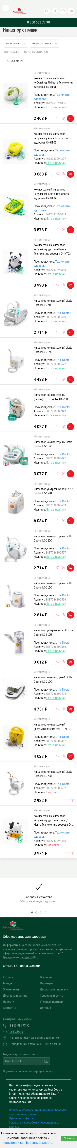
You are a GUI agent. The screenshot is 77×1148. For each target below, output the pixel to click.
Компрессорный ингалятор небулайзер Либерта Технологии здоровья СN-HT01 (53, 74)
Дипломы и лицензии (54, 981)
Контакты (9, 999)
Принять (69, 1138)
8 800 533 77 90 (38, 14)
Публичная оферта (21, 1110)
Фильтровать (15, 53)
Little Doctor (62, 304)
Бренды (8, 975)
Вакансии (46, 969)
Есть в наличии (56, 99)
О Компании (11, 981)
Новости (8, 993)
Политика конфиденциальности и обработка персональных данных (38, 1104)
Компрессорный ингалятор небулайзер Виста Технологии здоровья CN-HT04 (51, 185)
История (45, 999)
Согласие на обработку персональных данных (34, 1116)
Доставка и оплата (15, 987)
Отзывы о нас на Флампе (22, 958)
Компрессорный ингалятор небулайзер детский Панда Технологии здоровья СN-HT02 (52, 241)
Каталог (8, 969)
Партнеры (46, 975)
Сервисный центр (51, 987)
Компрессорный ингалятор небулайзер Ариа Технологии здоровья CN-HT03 (51, 130)
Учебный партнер (51, 993)
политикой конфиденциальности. (28, 1143)
